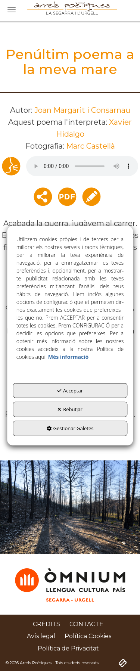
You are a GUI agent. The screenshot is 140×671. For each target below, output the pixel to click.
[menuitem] (46, 624)
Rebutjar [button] (70, 409)
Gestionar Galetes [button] (70, 428)
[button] (46, 624)
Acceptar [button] (70, 390)
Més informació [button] (68, 356)
